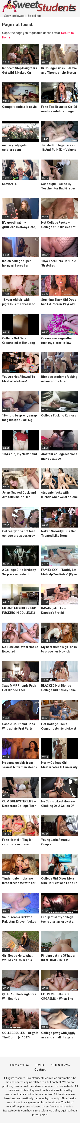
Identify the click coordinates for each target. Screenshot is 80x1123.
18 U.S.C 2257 (60, 1065)
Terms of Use (19, 1065)
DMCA (39, 1065)
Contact (40, 1069)
